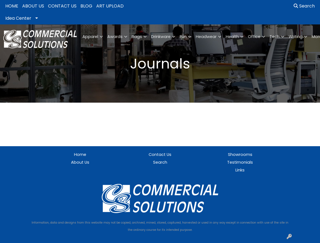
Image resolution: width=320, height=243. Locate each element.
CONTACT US (62, 6)
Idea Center (18, 18)
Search (304, 6)
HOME (11, 6)
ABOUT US (33, 6)
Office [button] (254, 36)
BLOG (86, 6)
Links (240, 170)
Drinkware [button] (161, 36)
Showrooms (240, 154)
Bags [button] (137, 36)
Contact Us (160, 154)
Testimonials (240, 162)
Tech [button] (275, 36)
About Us (80, 162)
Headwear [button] (206, 36)
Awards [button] (115, 36)
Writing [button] (296, 36)
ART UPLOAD (110, 6)
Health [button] (232, 36)
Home (80, 154)
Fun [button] (183, 36)
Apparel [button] (90, 36)
